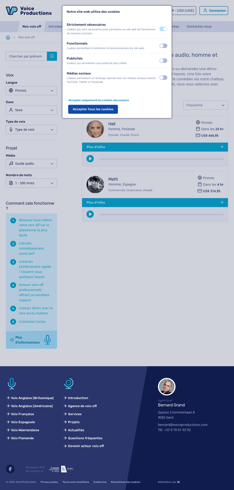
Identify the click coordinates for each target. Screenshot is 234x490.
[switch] (163, 29)
